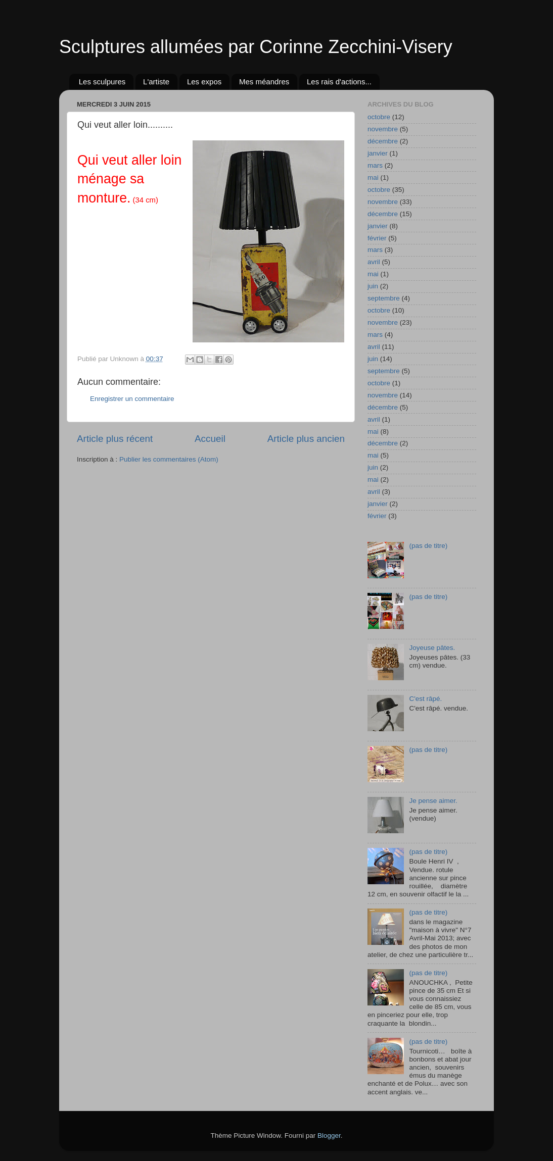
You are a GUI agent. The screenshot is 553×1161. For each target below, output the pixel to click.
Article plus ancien (306, 438)
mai (373, 177)
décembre (382, 141)
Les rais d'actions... (339, 81)
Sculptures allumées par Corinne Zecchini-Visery (255, 46)
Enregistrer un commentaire (132, 398)
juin (372, 286)
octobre (378, 117)
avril (373, 262)
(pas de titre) (428, 545)
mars (375, 165)
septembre (383, 298)
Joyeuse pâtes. (432, 647)
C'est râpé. (425, 698)
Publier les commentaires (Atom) (168, 459)
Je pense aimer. (433, 800)
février (377, 238)
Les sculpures (102, 81)
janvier (377, 153)
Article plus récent (115, 438)
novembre (382, 129)
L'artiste (156, 81)
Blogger (329, 1135)
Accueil (210, 438)
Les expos (204, 81)
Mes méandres (264, 81)
